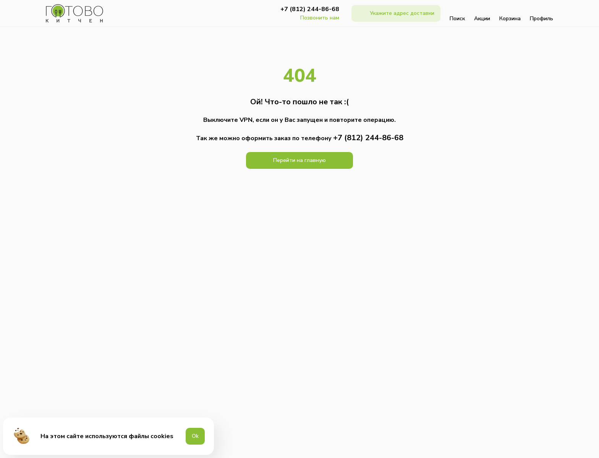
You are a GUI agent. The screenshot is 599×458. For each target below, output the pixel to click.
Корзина (510, 13)
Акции (482, 13)
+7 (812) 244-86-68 (309, 9)
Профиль (541, 13)
